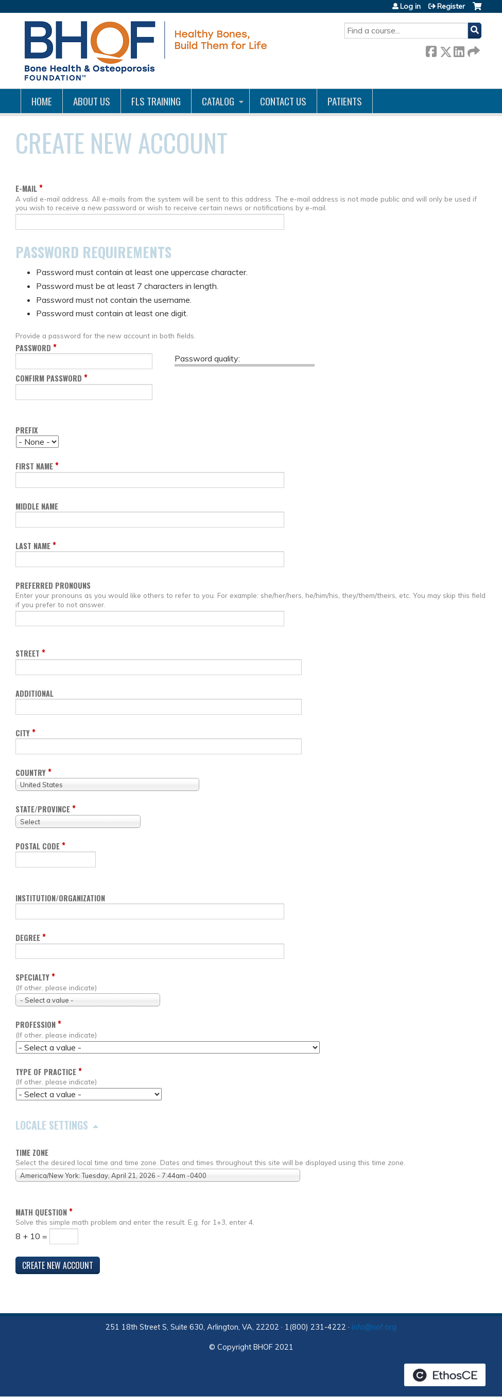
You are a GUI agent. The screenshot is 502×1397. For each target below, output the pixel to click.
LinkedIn (459, 50)
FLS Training (156, 101)
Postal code (37, 846)
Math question (41, 1212)
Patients (344, 101)
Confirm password (48, 378)
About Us (91, 101)
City (22, 733)
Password (33, 347)
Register (451, 6)
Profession (35, 1024)
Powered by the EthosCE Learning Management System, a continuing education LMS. (445, 1375)
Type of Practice (45, 1071)
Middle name (36, 506)
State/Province (42, 809)
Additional (34, 693)
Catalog (218, 101)
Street (27, 653)
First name (34, 466)
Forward (473, 50)
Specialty (32, 977)
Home (41, 101)
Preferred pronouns (53, 585)
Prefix (26, 430)
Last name (32, 545)
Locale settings (51, 1125)
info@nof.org (374, 1327)
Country (30, 772)
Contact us (283, 101)
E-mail (26, 188)
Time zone (31, 1152)
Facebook (431, 50)
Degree (27, 937)
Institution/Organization (60, 898)
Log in (410, 6)
